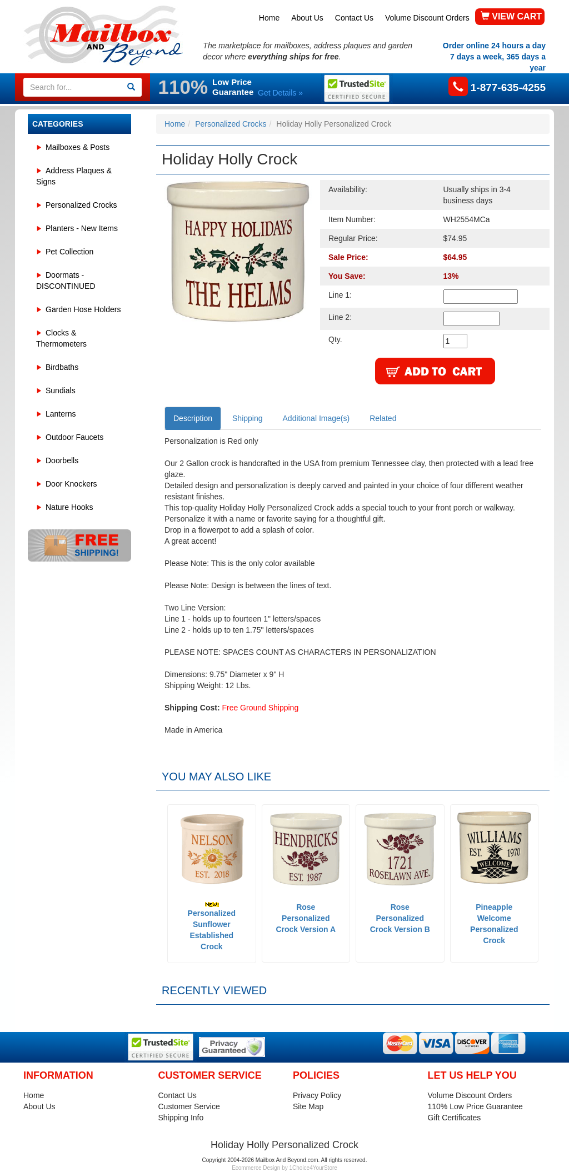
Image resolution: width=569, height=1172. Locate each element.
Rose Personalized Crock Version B (400, 918)
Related (383, 418)
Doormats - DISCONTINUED (66, 281)
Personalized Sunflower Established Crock (212, 926)
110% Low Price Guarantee (475, 1106)
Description (192, 418)
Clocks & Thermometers (61, 338)
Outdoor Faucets (74, 437)
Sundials (61, 390)
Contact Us (354, 17)
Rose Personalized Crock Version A (306, 918)
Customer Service (189, 1106)
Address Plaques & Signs (74, 176)
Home (269, 17)
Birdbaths (62, 367)
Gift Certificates (454, 1117)
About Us (307, 17)
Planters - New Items (82, 228)
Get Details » (280, 92)
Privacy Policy (317, 1095)
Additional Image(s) (316, 418)
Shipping (247, 418)
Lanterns (61, 413)
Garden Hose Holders (83, 309)
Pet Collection (69, 251)
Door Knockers (71, 483)
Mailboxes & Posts (77, 147)
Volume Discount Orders (427, 17)
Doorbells (62, 460)
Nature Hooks (69, 507)
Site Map (308, 1106)
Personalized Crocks (81, 205)
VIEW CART (511, 16)
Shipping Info (181, 1117)
